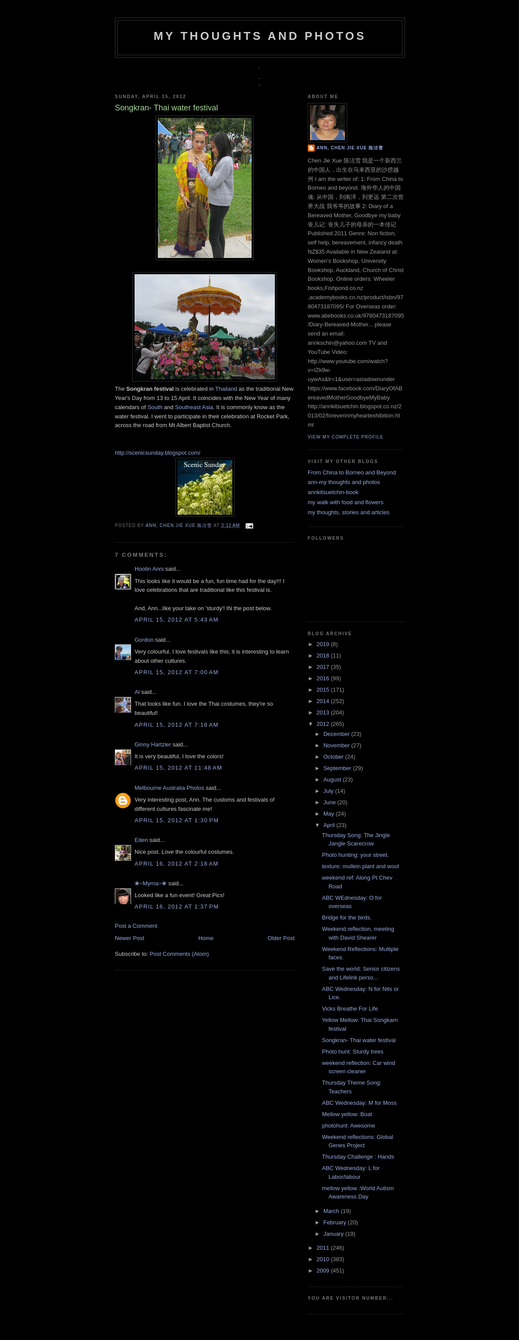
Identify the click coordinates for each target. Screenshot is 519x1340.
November (337, 745)
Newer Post (129, 938)
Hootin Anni (149, 569)
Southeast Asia (194, 407)
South (154, 407)
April (330, 825)
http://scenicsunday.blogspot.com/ (157, 452)
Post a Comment (136, 926)
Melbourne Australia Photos (169, 788)
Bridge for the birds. (346, 917)
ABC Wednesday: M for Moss (359, 1103)
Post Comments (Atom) (179, 954)
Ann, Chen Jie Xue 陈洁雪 (179, 525)
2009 (323, 1270)
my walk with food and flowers (346, 502)
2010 (323, 1259)
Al (137, 692)
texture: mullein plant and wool (360, 866)
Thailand (226, 388)
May (329, 813)
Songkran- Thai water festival (358, 1040)
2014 (323, 701)
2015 (323, 689)
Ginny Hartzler (153, 744)
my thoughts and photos (259, 35)
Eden (141, 840)
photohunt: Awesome (348, 1125)
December (337, 734)
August (333, 779)
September (338, 768)
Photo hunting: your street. (355, 855)
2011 (323, 1248)
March (332, 1211)
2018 (323, 655)
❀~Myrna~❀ (151, 883)
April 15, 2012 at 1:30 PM (177, 820)
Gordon (144, 639)
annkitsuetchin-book (333, 492)
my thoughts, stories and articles (348, 512)
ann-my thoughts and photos (344, 482)
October (334, 756)
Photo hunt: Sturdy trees (352, 1051)
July (329, 791)
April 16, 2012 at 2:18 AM (177, 863)
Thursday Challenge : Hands (358, 1156)
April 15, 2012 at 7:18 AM (177, 724)
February (335, 1222)
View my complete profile (346, 437)
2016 (323, 678)
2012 (323, 724)
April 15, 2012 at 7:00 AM (177, 672)
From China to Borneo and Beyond (352, 472)
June (330, 802)
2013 (323, 712)
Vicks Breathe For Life (350, 1008)
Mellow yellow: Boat (347, 1114)
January (334, 1233)
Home (206, 938)
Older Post (281, 938)
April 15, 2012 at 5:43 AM (177, 619)
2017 (323, 667)
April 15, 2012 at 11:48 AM (178, 767)
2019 (323, 644)
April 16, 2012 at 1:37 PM (177, 906)
